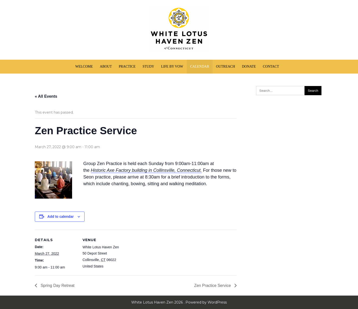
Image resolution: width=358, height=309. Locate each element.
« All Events (46, 96)
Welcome (84, 66)
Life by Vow (172, 66)
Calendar (199, 66)
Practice (127, 66)
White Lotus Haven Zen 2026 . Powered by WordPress (179, 302)
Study (148, 66)
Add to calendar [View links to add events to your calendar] (60, 217)
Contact (271, 66)
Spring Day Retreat (57, 285)
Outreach (225, 66)
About (106, 66)
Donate (249, 66)
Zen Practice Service (213, 285)
